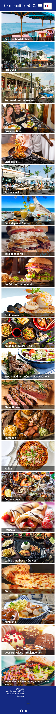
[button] (40, 5)
